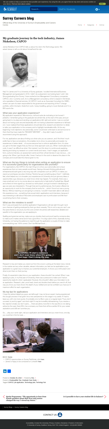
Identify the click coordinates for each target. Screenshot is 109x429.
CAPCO (11, 382)
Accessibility (30, 423)
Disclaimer (64, 423)
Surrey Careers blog (18, 18)
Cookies (57, 423)
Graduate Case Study (29, 380)
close (101, 4)
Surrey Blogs (8, 407)
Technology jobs (30, 382)
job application (19, 382)
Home (80, 25)
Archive (101, 25)
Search (54, 9)
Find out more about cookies (21, 4)
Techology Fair (41, 382)
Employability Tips (15, 380)
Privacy (51, 423)
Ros (33, 378)
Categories (90, 25)
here (42, 359)
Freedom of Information (76, 423)
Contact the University (41, 423)
